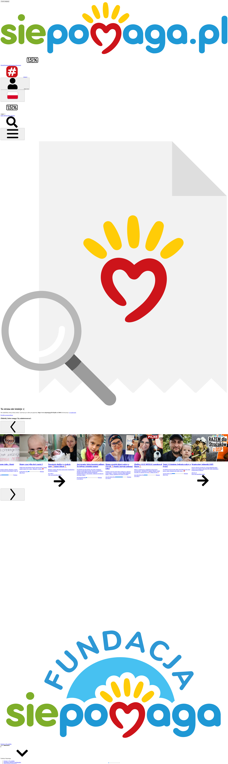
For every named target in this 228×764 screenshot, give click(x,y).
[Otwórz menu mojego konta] (15, 84)
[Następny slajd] (13, 495)
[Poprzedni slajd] (13, 427)
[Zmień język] (13, 96)
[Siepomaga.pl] (114, 53)
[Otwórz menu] (13, 134)
